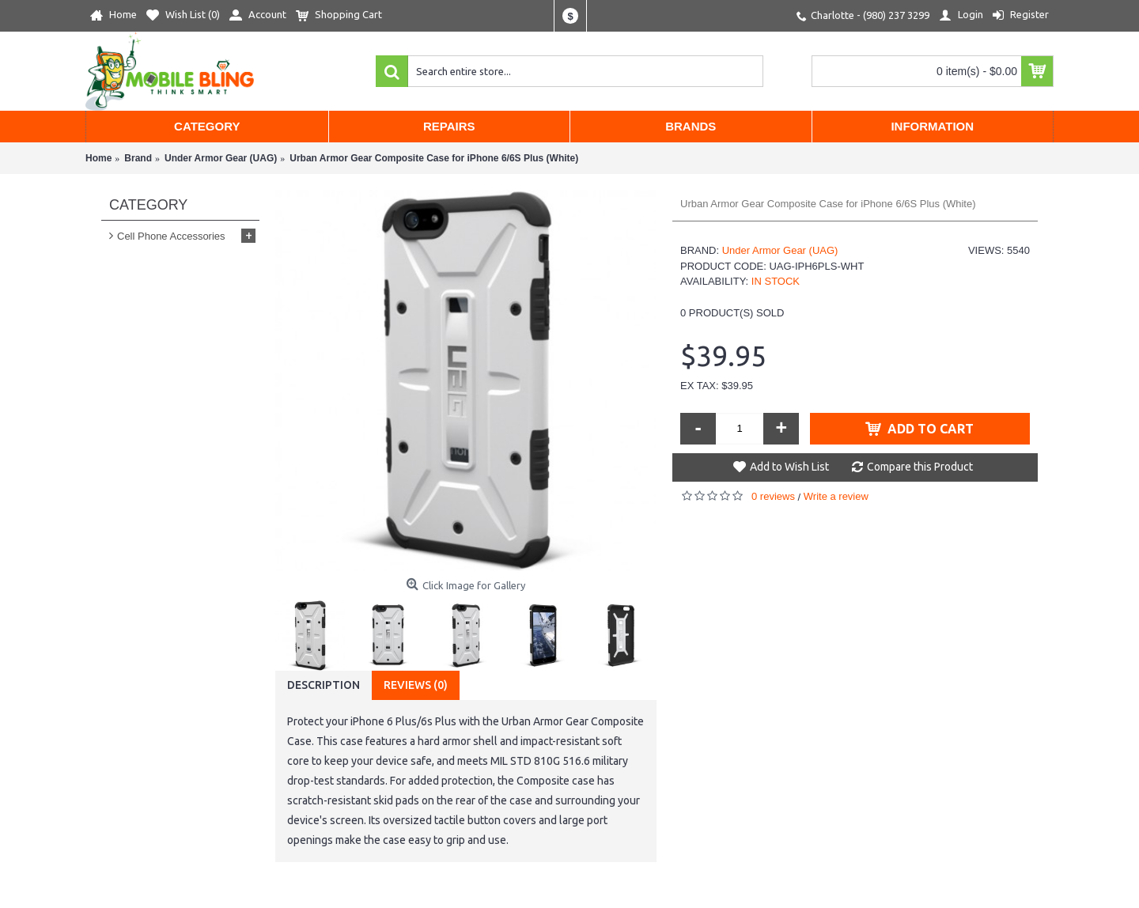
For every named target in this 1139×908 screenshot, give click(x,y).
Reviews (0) (416, 685)
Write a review (836, 496)
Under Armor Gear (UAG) (780, 250)
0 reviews (773, 496)
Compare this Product (920, 466)
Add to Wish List (789, 466)
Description (323, 685)
